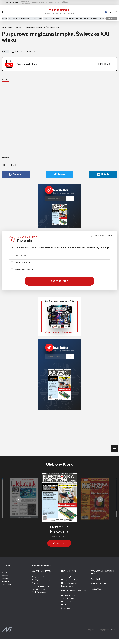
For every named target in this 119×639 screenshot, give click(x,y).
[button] (19, 499)
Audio (45, 18)
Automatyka (55, 18)
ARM (40, 18)
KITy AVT (19, 27)
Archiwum (5, 581)
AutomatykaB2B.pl (68, 599)
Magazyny (5, 578)
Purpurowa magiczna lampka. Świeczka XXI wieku (43, 27)
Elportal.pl (65, 605)
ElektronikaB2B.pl (68, 596)
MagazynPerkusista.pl (69, 583)
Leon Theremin (22, 262)
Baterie (65, 18)
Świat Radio (65, 608)
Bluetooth (73, 18)
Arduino (34, 18)
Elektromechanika (91, 18)
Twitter (59, 174)
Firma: (5, 157)
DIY (81, 18)
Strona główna (7, 27)
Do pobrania (6, 584)
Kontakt (5, 575)
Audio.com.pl (66, 577)
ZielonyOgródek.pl (38, 589)
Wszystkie (111, 18)
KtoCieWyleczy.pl (97, 589)
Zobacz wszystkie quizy (103, 235)
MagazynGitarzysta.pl (69, 580)
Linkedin (103, 174)
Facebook (16, 174)
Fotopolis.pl (95, 579)
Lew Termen (21, 255)
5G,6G (4, 18)
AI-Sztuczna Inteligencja (18, 18)
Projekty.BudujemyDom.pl (41, 580)
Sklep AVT (91, 630)
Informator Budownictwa (40, 586)
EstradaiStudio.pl (67, 586)
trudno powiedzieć (24, 269)
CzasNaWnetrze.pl (38, 592)
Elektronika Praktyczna (70, 602)
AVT (111, 630)
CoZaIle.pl (35, 583)
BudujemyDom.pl (37, 577)
